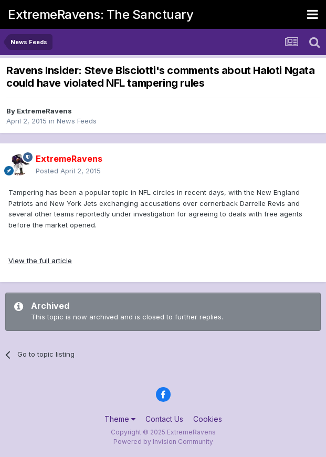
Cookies (207, 418)
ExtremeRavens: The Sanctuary (100, 14)
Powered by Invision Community (163, 441)
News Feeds (77, 121)
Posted (68, 171)
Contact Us (164, 418)
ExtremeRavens (44, 111)
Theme (119, 418)
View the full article (40, 260)
